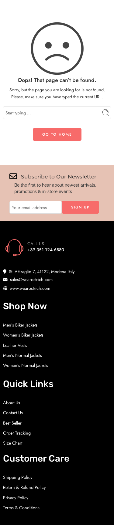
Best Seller (12, 423)
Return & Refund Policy (24, 487)
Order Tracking (17, 433)
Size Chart (12, 443)
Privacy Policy (15, 497)
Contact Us (13, 412)
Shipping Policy (17, 477)
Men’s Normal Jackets (22, 355)
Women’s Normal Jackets (25, 365)
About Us (11, 402)
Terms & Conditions (21, 507)
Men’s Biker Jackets (20, 325)
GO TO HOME (57, 134)
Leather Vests (15, 345)
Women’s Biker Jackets (23, 335)
